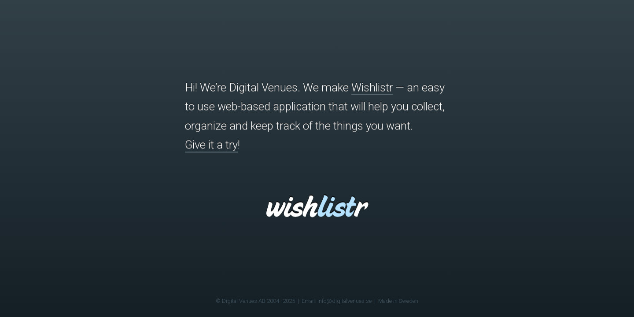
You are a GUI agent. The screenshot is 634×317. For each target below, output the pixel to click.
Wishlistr (372, 87)
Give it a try (211, 144)
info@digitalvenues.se (344, 301)
